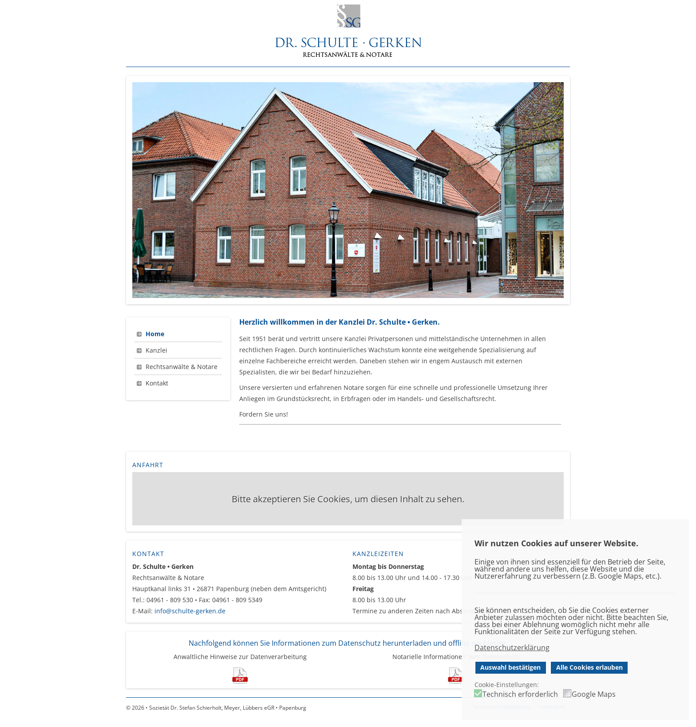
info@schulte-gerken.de (189, 611)
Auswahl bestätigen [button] (510, 667)
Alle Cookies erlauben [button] (589, 667)
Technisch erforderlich (520, 694)
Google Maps (594, 694)
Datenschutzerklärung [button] (512, 647)
